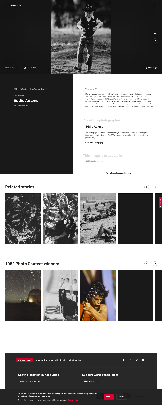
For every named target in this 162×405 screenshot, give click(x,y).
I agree (108, 397)
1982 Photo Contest (15, 5)
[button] (146, 187)
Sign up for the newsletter (30, 381)
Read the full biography (94, 143)
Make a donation (90, 381)
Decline (122, 397)
